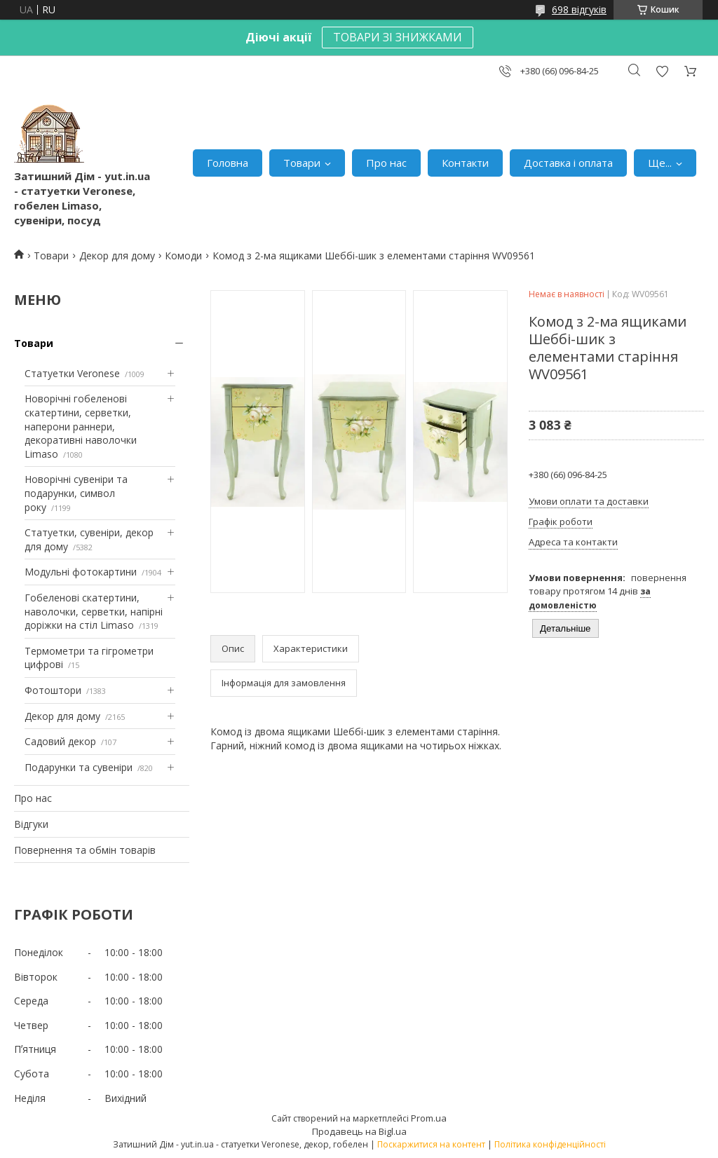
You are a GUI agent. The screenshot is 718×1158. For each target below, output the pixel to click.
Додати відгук (662, 71)
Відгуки (31, 824)
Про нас (386, 163)
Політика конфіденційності (550, 1144)
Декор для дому (117, 255)
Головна (227, 163)
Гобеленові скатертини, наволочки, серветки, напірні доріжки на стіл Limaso (94, 611)
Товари (301, 163)
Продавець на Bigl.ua (359, 1131)
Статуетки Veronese (72, 373)
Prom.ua (429, 1118)
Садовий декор (60, 741)
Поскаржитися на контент (431, 1144)
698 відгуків (579, 9)
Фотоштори (53, 690)
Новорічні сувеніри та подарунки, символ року (76, 492)
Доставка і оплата (568, 163)
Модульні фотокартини (81, 571)
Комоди (183, 255)
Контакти (465, 163)
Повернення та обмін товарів (85, 850)
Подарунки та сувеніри (79, 767)
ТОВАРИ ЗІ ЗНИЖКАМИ (397, 37)
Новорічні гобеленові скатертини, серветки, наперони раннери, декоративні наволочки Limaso (81, 426)
